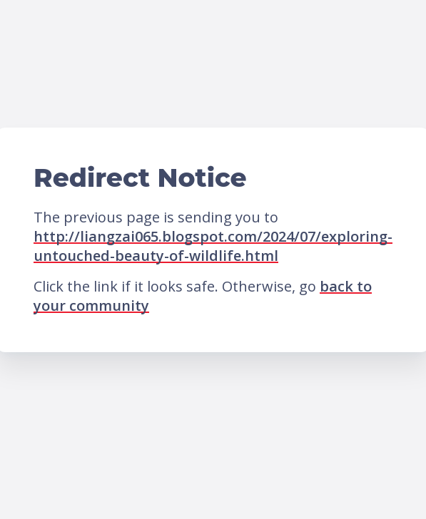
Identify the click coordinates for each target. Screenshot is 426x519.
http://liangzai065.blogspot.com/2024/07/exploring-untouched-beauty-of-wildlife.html (213, 246)
